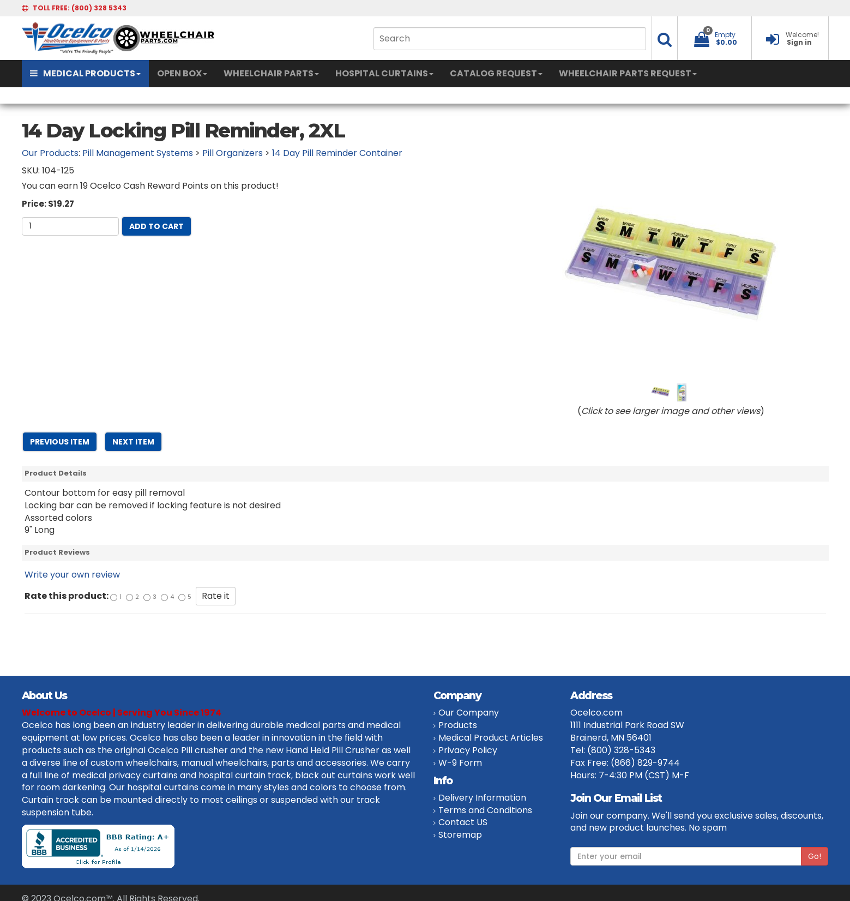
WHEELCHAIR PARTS (271, 73)
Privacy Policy (467, 750)
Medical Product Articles (490, 737)
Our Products (50, 153)
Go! (814, 856)
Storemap (460, 834)
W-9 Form (460, 762)
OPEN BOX (182, 73)
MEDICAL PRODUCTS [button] (85, 73)
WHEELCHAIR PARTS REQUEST (628, 73)
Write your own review (72, 574)
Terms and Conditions (485, 810)
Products (457, 725)
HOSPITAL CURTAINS (384, 73)
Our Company (468, 712)
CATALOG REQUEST (496, 73)
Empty (725, 34)
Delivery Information (482, 797)
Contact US (462, 822)
